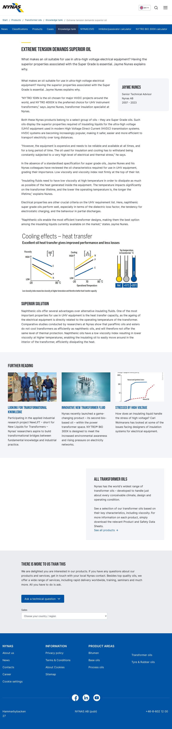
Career (7, 674)
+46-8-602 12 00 (157, 711)
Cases (50, 29)
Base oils (94, 660)
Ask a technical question (43, 599)
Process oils (96, 667)
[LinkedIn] (86, 697)
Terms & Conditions (58, 660)
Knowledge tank (67, 29)
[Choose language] (145, 7)
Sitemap (51, 674)
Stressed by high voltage (131, 408)
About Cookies (55, 667)
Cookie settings (13, 681)
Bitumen (94, 653)
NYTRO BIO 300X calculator (151, 29)
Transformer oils (142, 655)
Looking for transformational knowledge (27, 410)
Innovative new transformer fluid (83, 408)
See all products (104, 530)
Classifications (20, 29)
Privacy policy (54, 653)
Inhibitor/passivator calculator (115, 29)
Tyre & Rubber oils (143, 662)
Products (37, 29)
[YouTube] (96, 697)
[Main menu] (165, 8)
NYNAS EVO (87, 29)
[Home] (13, 7)
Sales (24, 610)
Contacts (8, 667)
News (6, 660)
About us (8, 653)
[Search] (156, 8)
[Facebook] (75, 697)
